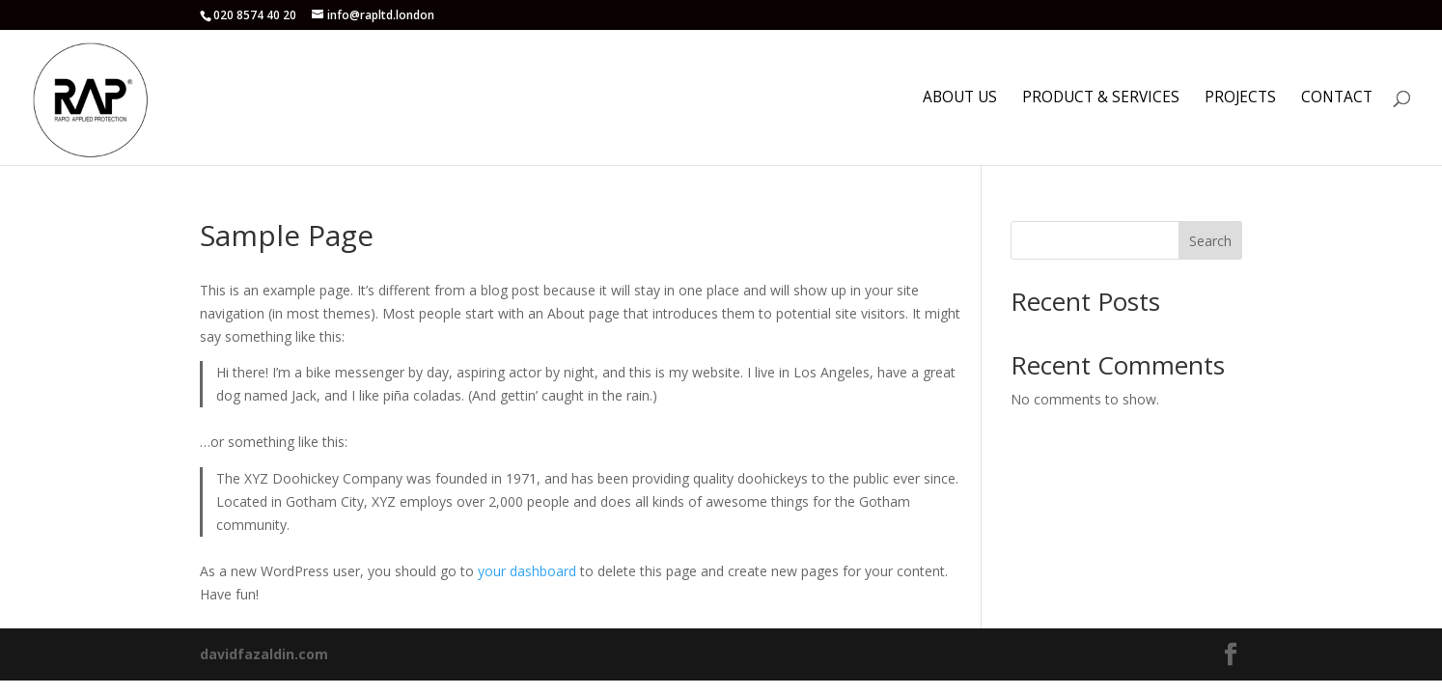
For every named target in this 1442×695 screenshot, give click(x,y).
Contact (1337, 99)
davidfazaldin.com (264, 654)
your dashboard (527, 571)
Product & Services (1100, 99)
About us (960, 99)
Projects (1240, 99)
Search (1210, 241)
